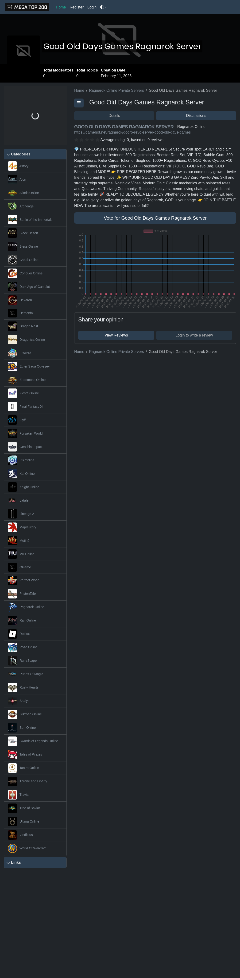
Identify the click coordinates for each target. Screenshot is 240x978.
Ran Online (27, 620)
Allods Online (29, 193)
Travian (24, 794)
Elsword (25, 353)
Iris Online (26, 460)
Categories (21, 154)
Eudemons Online (32, 380)
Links (16, 862)
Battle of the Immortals (35, 220)
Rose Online (28, 647)
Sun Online (27, 727)
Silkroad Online (30, 714)
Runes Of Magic (31, 674)
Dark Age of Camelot (34, 287)
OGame (25, 567)
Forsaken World (31, 433)
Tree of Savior (29, 808)
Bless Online (28, 246)
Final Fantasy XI (31, 406)
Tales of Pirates (30, 754)
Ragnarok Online (31, 607)
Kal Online (27, 473)
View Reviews (116, 335)
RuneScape (28, 660)
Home (61, 7)
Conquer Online (31, 273)
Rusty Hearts (29, 687)
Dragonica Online (32, 339)
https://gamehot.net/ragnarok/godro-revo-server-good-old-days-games (132, 132)
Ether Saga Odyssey (34, 366)
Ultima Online (29, 821)
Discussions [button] (196, 116)
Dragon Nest (28, 326)
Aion (22, 179)
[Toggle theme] (103, 7)
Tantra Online (29, 768)
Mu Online (27, 554)
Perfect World (29, 580)
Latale (23, 500)
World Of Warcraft (32, 848)
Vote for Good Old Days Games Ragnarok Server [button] (155, 218)
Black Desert (28, 233)
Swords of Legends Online (38, 741)
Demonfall (26, 313)
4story (23, 166)
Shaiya (24, 701)
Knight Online (29, 487)
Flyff (22, 420)
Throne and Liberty (33, 781)
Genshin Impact (31, 447)
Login (92, 7)
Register (77, 7)
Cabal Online (29, 260)
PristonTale (27, 593)
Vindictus (26, 835)
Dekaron (25, 300)
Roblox (24, 634)
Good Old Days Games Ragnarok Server (122, 46)
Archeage (26, 206)
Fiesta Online (29, 393)
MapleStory (27, 527)
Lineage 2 (26, 514)
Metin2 (24, 540)
